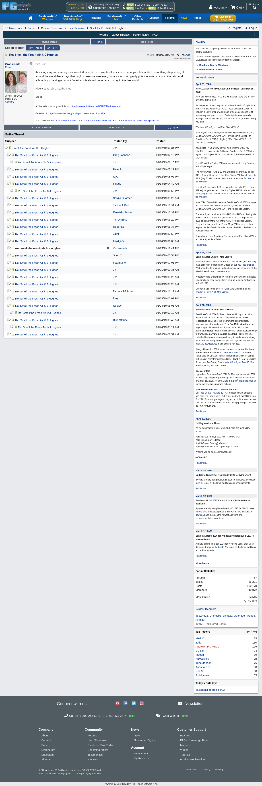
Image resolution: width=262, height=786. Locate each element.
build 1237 (223, 547)
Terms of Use (191, 769)
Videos (184, 749)
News (137, 735)
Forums (32, 28)
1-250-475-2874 (160, 5)
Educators (47, 754)
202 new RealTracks (230, 352)
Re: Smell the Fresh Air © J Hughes (33, 54)
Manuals (185, 745)
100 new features (208, 344)
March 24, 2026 (203, 470)
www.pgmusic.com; (47, 773)
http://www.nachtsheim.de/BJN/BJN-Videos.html (96, 106)
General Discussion (52, 28)
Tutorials (185, 754)
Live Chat (140, 8)
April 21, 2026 (203, 305)
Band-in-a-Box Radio (100, 745)
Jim (150, 55)
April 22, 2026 (203, 252)
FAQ (155, 34)
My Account (141, 753)
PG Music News (204, 77)
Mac (250, 178)
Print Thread (35, 47)
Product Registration (192, 759)
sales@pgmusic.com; (68, 773)
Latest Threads (121, 34)
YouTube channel (246, 265)
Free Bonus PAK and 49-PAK (214, 393)
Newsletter (194, 703)
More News (202, 563)
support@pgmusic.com (90, 773)
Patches (185, 735)
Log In (251, 28)
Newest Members (205, 609)
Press (44, 745)
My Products (141, 758)
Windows (203, 181)
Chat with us (171, 715)
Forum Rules (141, 34)
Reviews (93, 759)
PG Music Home (14, 28)
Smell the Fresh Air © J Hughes (31, 148)
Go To (52, 47)
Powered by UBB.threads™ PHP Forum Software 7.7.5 (131, 784)
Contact (46, 740)
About (44, 735)
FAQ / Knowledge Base (194, 740)
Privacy (206, 769)
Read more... (201, 245)
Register (234, 28)
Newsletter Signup (145, 740)
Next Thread (148, 42)
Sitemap (46, 759)
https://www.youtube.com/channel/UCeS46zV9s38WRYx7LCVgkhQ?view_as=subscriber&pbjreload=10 (109, 120)
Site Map (219, 769)
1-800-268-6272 (142, 5)
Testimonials (95, 754)
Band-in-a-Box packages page (238, 381)
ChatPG (200, 42)
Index (98, 41)
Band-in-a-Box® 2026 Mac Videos (211, 292)
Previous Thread (47, 42)
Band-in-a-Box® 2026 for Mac (228, 261)
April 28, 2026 (203, 84)
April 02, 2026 (203, 419)
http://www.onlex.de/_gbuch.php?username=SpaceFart (77, 113)
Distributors (48, 749)
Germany (9, 102)
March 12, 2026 (203, 496)
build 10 (199, 483)
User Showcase (76, 28)
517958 (186, 55)
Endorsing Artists (98, 749)
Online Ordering (165, 8)
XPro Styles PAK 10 (239, 362)
